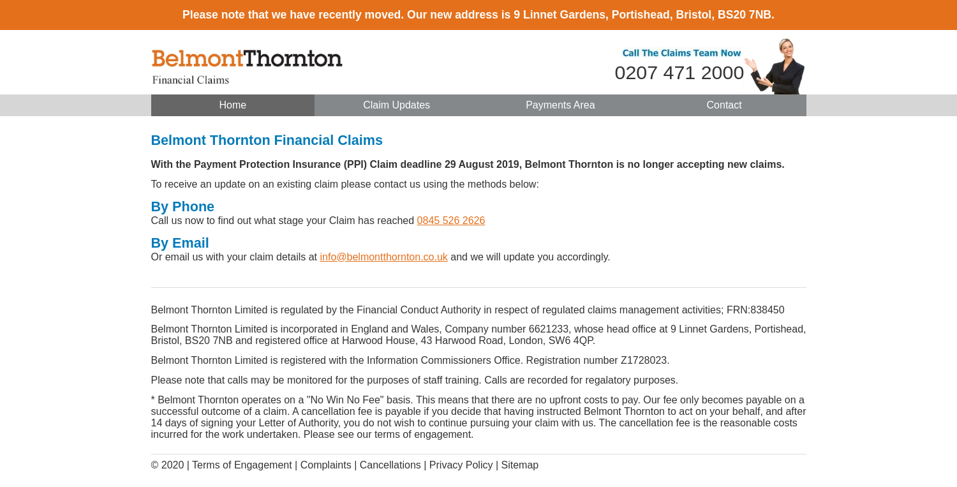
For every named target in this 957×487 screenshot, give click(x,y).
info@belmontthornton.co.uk (383, 256)
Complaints (326, 465)
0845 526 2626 (451, 220)
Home (233, 105)
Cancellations (390, 465)
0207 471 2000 (680, 72)
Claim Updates (396, 105)
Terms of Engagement (242, 465)
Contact (724, 105)
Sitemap (519, 465)
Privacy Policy (461, 465)
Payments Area (560, 105)
